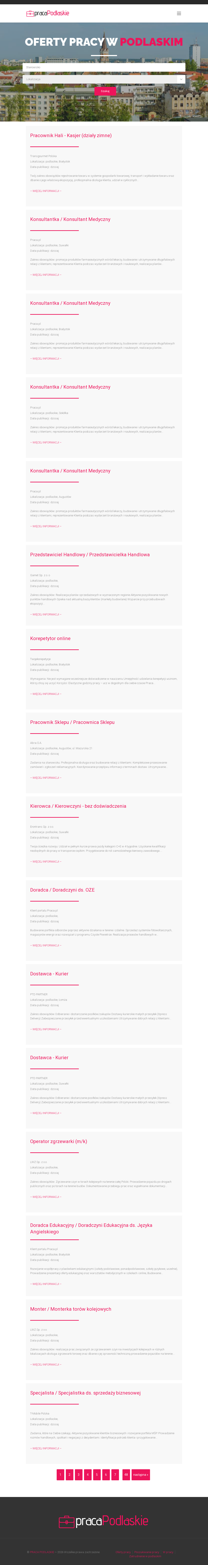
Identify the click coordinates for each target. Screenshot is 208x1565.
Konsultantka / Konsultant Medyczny (70, 219)
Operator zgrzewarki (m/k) (58, 1141)
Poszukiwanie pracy (146, 1552)
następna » (140, 1474)
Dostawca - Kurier (49, 973)
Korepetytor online (50, 638)
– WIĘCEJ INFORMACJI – (45, 191)
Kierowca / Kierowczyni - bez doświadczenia (78, 806)
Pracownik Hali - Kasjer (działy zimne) (71, 135)
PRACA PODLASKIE (42, 1552)
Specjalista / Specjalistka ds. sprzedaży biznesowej (85, 1393)
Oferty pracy (123, 1552)
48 (126, 1474)
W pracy (168, 1552)
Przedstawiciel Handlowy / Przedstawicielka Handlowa (90, 554)
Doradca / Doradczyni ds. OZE (62, 890)
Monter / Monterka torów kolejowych (70, 1309)
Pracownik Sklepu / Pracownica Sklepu (72, 722)
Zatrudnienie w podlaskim (145, 1556)
